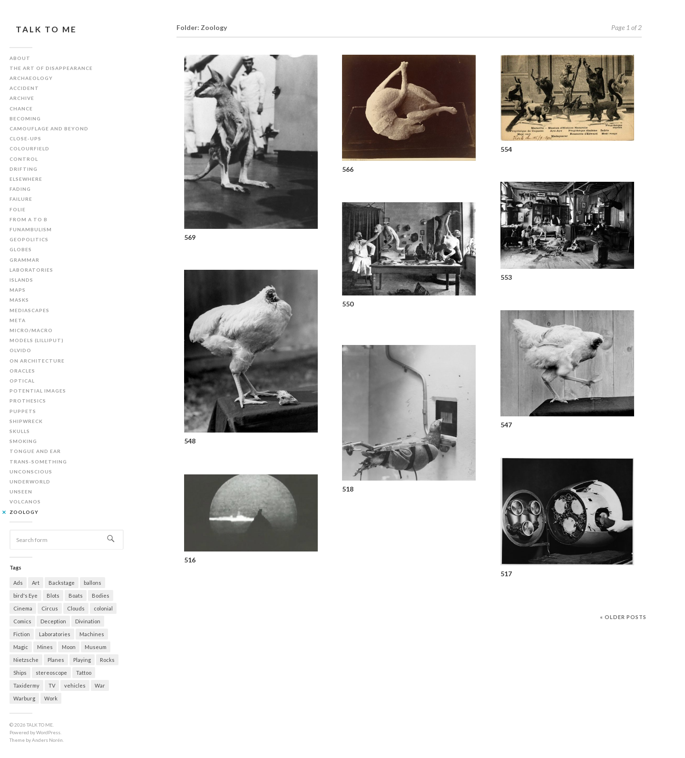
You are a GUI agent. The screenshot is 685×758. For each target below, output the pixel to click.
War (100, 685)
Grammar (24, 260)
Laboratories (31, 270)
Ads (18, 583)
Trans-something (38, 461)
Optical (22, 381)
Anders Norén (47, 740)
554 (506, 149)
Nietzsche (26, 660)
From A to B (29, 219)
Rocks (107, 660)
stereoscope (51, 672)
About (20, 58)
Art (35, 583)
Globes (21, 249)
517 (506, 574)
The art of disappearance (51, 68)
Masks (19, 300)
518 (347, 489)
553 (506, 277)
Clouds (76, 608)
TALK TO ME (46, 29)
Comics (22, 621)
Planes (56, 660)
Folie (18, 209)
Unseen (21, 491)
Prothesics (28, 401)
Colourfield (29, 148)
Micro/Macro (31, 330)
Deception (53, 621)
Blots (53, 595)
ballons (92, 583)
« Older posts (623, 617)
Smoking (23, 441)
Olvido (20, 350)
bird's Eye (25, 595)
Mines (45, 647)
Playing (82, 660)
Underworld (30, 481)
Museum (96, 647)
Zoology (24, 512)
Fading (20, 189)
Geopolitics (29, 239)
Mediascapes (29, 310)
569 (190, 237)
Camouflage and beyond (49, 128)
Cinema (22, 608)
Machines (91, 634)
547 (506, 425)
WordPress (48, 732)
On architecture (37, 361)
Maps (18, 290)
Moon (69, 647)
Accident (24, 88)
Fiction (21, 634)
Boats (75, 595)
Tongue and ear (35, 451)
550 (347, 304)
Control (24, 159)
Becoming (25, 118)
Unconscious (31, 471)
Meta (18, 320)
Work (51, 698)
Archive (22, 98)
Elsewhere (26, 179)
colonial (103, 608)
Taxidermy (26, 685)
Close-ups (25, 138)
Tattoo (83, 672)
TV (52, 685)
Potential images (38, 391)
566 (347, 169)
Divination (87, 621)
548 (190, 441)
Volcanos (25, 501)
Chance (21, 108)
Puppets (23, 411)
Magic (20, 647)
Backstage (62, 583)
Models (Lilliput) (37, 340)
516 (190, 560)
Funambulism (31, 229)
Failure (21, 199)
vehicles (75, 685)
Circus (49, 608)
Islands (21, 280)
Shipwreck (26, 421)
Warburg (24, 698)
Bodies (100, 595)
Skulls (20, 431)
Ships (20, 672)
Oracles (22, 371)
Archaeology (31, 78)
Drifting (24, 169)
